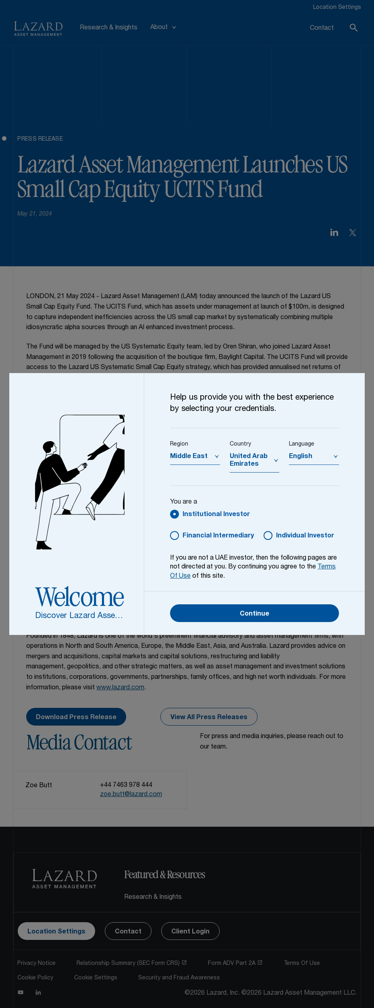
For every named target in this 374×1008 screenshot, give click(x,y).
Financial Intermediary (218, 536)
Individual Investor (305, 536)
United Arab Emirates (249, 461)
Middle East (189, 457)
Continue (254, 614)
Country (240, 444)
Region (179, 444)
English (300, 457)
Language (301, 444)
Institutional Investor (216, 515)
